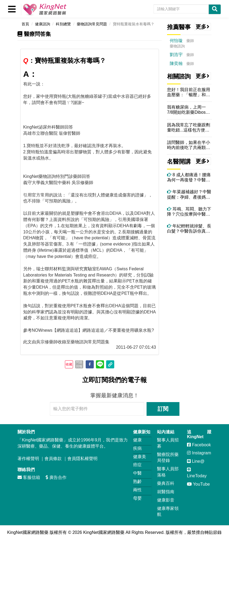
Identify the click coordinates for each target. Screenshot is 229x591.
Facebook (199, 445)
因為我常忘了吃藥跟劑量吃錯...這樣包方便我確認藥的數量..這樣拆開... (188, 128)
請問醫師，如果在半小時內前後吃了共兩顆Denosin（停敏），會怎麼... (188, 145)
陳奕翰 (176, 63)
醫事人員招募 (168, 443)
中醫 (137, 473)
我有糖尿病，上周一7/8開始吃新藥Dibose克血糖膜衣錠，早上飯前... (188, 110)
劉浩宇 (176, 54)
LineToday (197, 472)
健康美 (139, 456)
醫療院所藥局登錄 (168, 457)
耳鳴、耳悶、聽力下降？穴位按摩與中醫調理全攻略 (189, 212)
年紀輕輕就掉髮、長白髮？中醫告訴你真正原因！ (189, 229)
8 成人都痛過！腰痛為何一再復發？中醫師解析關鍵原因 (189, 177)
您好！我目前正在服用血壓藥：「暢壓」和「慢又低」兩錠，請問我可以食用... (188, 92)
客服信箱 (29, 477)
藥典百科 (165, 483)
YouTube (198, 484)
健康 (137, 440)
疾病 (137, 448)
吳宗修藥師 (47, 342)
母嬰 (137, 498)
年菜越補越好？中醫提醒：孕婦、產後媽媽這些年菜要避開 (189, 194)
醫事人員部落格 (168, 471)
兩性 (137, 490)
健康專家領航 (168, 511)
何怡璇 (176, 40)
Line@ (195, 461)
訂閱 (163, 409)
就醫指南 (165, 491)
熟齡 (137, 481)
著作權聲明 (28, 458)
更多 (203, 27)
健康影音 (165, 500)
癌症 (137, 464)
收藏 (69, 364)
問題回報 (79, 364)
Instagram (199, 453)
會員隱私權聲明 (82, 458)
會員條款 (53, 458)
